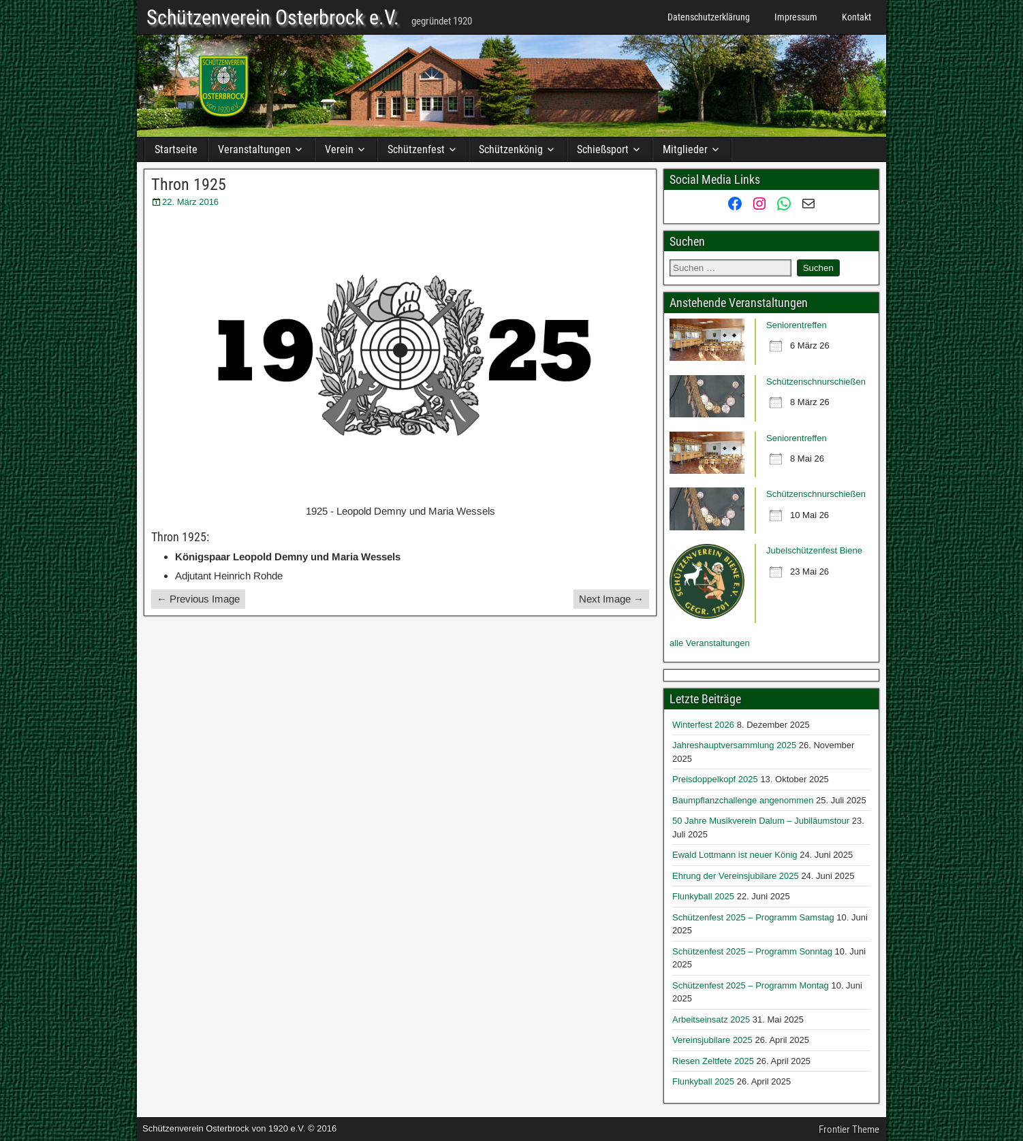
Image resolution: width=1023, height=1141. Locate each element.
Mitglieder (685, 149)
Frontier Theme (849, 1129)
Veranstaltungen (254, 149)
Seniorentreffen (796, 325)
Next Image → (611, 599)
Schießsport (603, 149)
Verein (339, 149)
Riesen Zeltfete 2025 (713, 1061)
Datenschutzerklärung (708, 17)
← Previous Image (198, 599)
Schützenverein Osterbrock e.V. (272, 17)
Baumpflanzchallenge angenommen (742, 800)
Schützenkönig (511, 149)
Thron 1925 (188, 184)
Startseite (176, 149)
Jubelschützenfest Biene (814, 550)
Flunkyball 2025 (703, 896)
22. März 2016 (190, 202)
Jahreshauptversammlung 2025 (734, 745)
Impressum (795, 17)
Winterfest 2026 (703, 725)
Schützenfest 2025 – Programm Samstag (753, 917)
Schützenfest (416, 149)
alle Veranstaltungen (710, 643)
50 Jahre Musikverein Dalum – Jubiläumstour (760, 821)
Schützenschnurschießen (816, 381)
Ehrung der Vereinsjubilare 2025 (735, 876)
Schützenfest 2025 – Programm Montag (750, 985)
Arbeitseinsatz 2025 (711, 1019)
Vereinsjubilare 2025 (712, 1040)
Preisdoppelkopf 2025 (715, 779)
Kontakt (856, 17)
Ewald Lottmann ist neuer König (735, 855)
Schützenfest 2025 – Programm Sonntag (752, 951)
